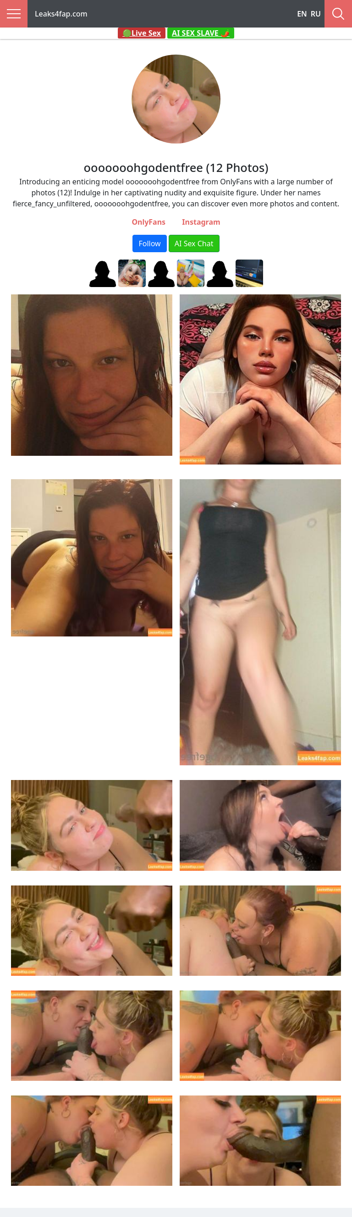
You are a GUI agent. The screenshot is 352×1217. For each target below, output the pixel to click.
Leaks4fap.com (61, 14)
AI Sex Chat (194, 243)
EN (302, 14)
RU (316, 14)
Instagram (201, 222)
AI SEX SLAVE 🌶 (201, 33)
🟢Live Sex (141, 33)
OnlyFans (148, 222)
